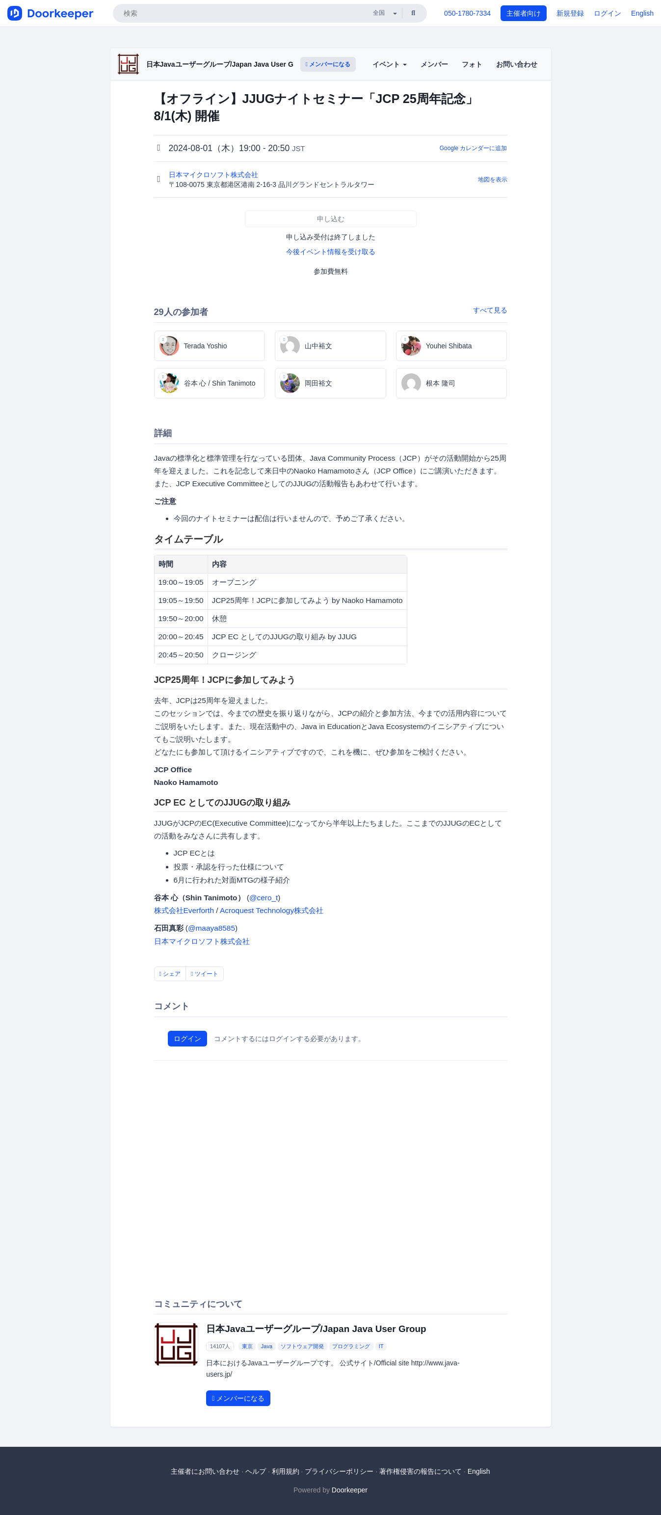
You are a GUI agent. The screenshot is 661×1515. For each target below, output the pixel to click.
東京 (247, 1346)
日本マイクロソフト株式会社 (214, 175)
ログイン (607, 13)
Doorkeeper (350, 1490)
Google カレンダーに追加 (473, 148)
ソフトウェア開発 (302, 1346)
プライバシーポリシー (339, 1471)
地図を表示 (492, 179)
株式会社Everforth (184, 910)
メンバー (434, 64)
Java (266, 1346)
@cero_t (263, 897)
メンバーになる (328, 64)
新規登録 (570, 13)
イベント (389, 64)
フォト (472, 64)
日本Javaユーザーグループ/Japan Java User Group (227, 64)
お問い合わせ (516, 64)
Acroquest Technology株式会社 (271, 910)
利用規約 (285, 1471)
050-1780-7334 (467, 13)
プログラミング (351, 1346)
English (642, 13)
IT (381, 1346)
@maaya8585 (211, 928)
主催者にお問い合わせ (205, 1471)
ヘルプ (255, 1471)
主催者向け (523, 13)
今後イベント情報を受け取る (330, 252)
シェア (170, 973)
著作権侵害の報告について (420, 1471)
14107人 (220, 1346)
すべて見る (490, 310)
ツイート (204, 973)
